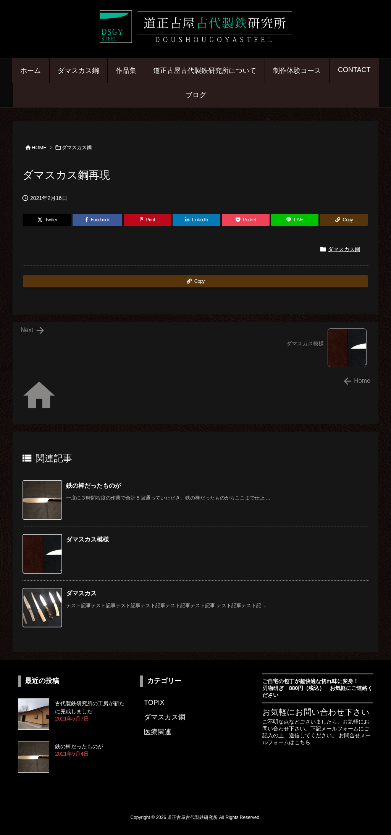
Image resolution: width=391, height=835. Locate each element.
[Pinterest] (147, 220)
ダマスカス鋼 (77, 147)
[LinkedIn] (196, 220)
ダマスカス (81, 593)
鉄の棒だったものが (93, 485)
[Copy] (344, 220)
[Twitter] (47, 220)
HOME (39, 147)
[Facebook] (97, 220)
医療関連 (157, 732)
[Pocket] (246, 220)
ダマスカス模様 (87, 539)
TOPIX (154, 702)
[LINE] (295, 220)
